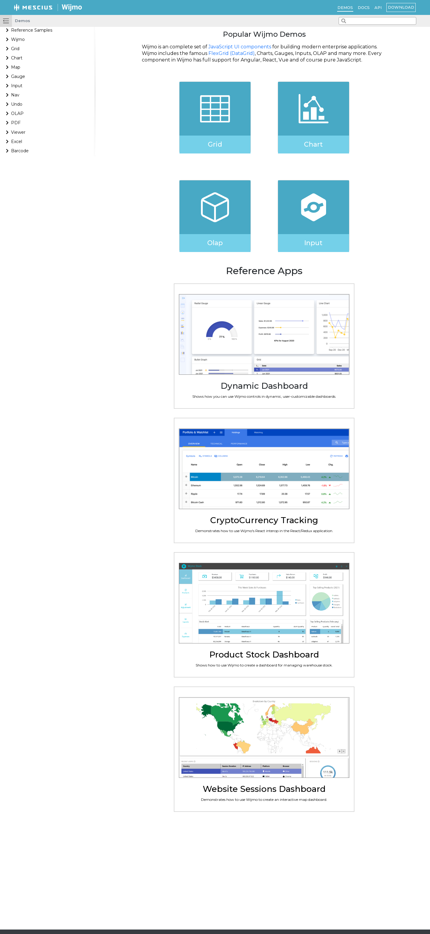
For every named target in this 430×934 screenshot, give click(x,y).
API (378, 7)
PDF (16, 122)
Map (15, 67)
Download (401, 7)
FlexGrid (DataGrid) (231, 53)
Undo (16, 104)
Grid (15, 48)
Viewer (18, 132)
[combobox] (377, 20)
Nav (15, 95)
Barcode (20, 150)
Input (16, 85)
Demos (345, 7)
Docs (364, 7)
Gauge (18, 76)
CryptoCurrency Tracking (264, 520)
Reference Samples (31, 30)
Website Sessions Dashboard (264, 789)
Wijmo (18, 39)
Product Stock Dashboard (264, 654)
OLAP (17, 113)
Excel (16, 141)
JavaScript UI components (239, 47)
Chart (16, 58)
